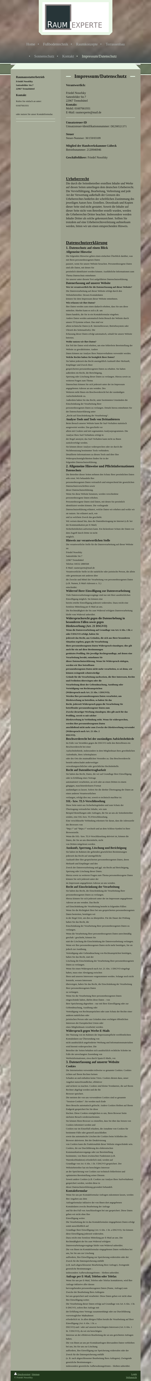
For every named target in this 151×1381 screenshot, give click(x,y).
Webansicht (131, 1377)
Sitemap (36, 1374)
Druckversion (22, 1374)
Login (134, 1374)
